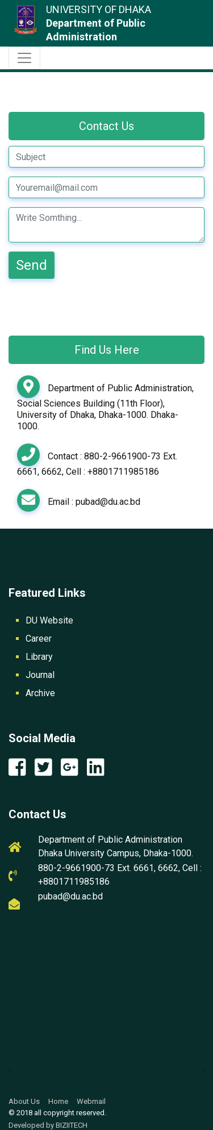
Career (39, 638)
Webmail (91, 1101)
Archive (40, 693)
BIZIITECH (71, 1125)
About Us (24, 1101)
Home (58, 1101)
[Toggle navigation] (24, 58)
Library (39, 656)
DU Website (49, 620)
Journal (40, 674)
